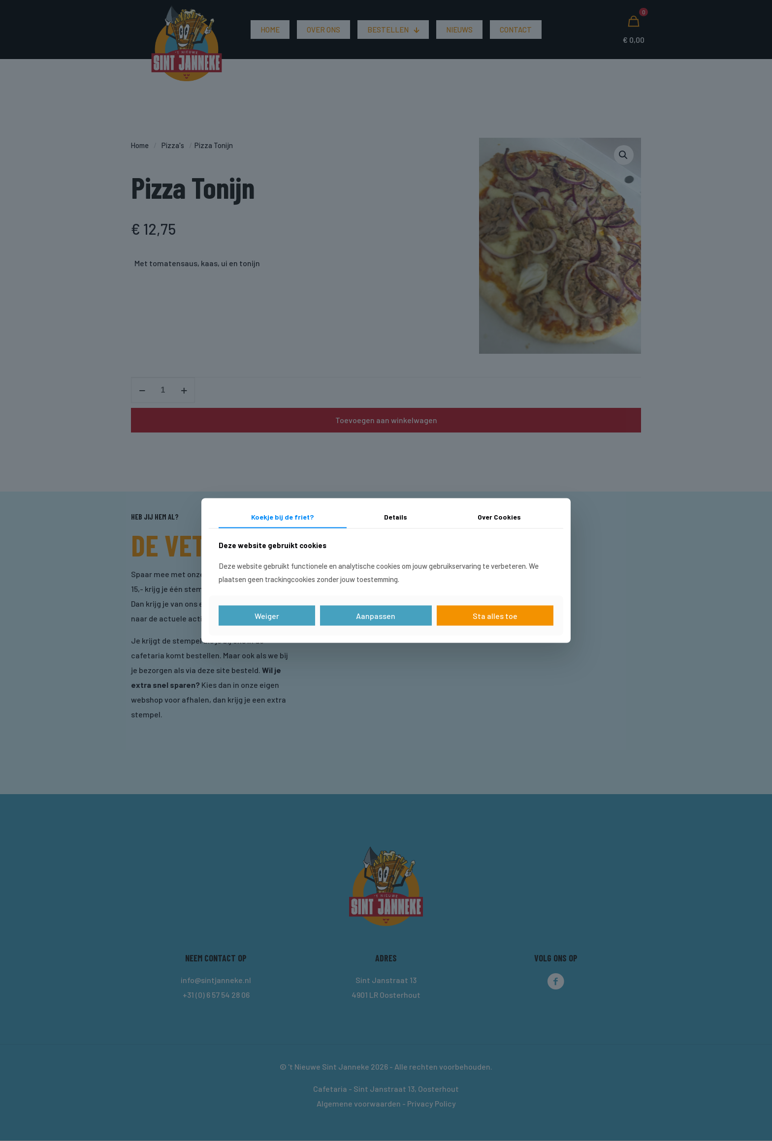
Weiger (267, 615)
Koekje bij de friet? (282, 516)
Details (395, 516)
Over (499, 516)
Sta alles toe (495, 615)
